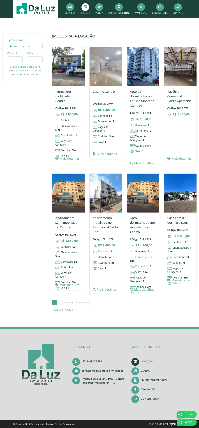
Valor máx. (33, 53)
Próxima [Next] (69, 302)
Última (83, 302)
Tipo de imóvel (15, 40)
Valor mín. (13, 53)
